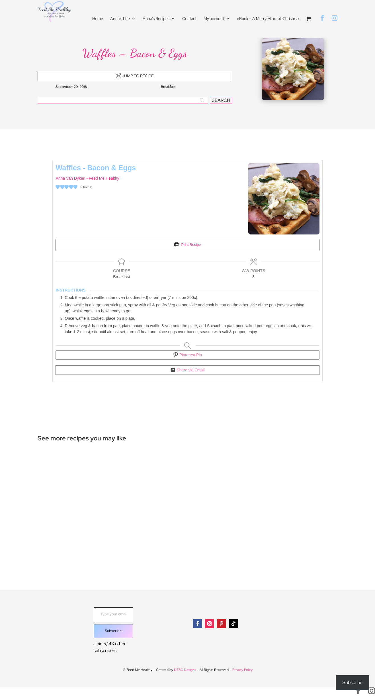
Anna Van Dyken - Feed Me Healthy (87, 178)
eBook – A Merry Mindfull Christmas (268, 19)
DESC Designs (185, 669)
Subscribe (113, 630)
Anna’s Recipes (156, 19)
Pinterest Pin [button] (187, 355)
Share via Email (187, 370)
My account (214, 19)
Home (97, 19)
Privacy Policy (242, 669)
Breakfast (168, 86)
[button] (58, 187)
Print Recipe (187, 245)
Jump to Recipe (135, 75)
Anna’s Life (120, 19)
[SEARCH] (221, 100)
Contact (189, 19)
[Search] (123, 100)
